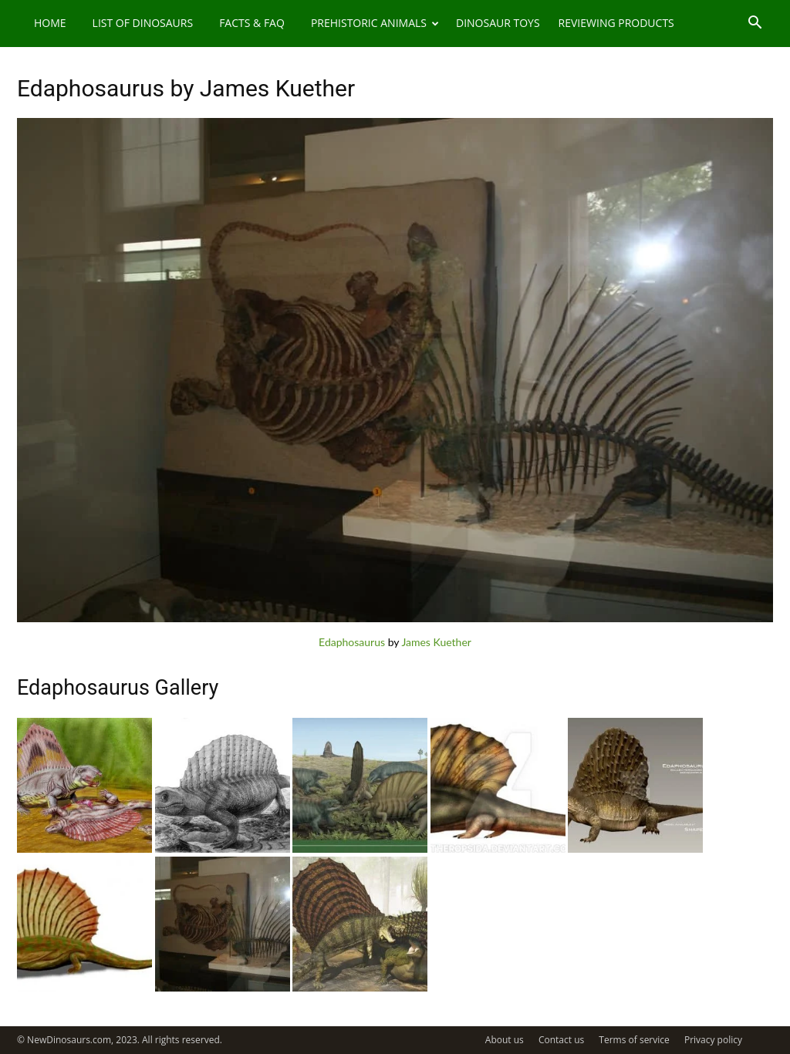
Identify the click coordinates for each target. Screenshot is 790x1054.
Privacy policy (713, 1039)
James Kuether (436, 641)
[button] (754, 24)
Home (50, 22)
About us (504, 1039)
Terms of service (634, 1039)
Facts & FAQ (252, 22)
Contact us (561, 1039)
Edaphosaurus (352, 641)
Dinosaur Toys (498, 22)
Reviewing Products (616, 22)
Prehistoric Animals (375, 22)
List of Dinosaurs (143, 22)
